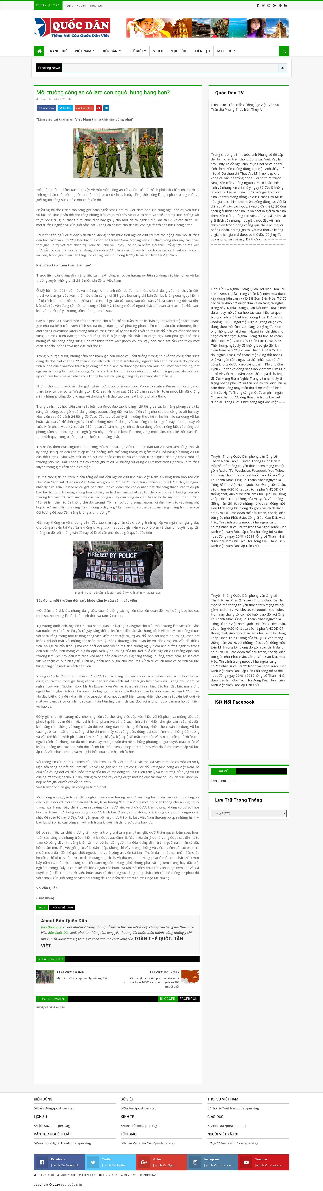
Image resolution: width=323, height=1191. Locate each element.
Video (158, 51)
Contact (97, 6)
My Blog (225, 51)
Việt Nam (83, 51)
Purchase (149, 1175)
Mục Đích (179, 51)
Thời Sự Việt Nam (62, 907)
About (82, 6)
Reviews (129, 1175)
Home (69, 6)
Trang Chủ (58, 51)
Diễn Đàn (110, 51)
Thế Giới (135, 51)
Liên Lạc (202, 51)
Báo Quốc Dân (51, 927)
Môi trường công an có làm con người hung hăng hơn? (103, 92)
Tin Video (108, 1175)
